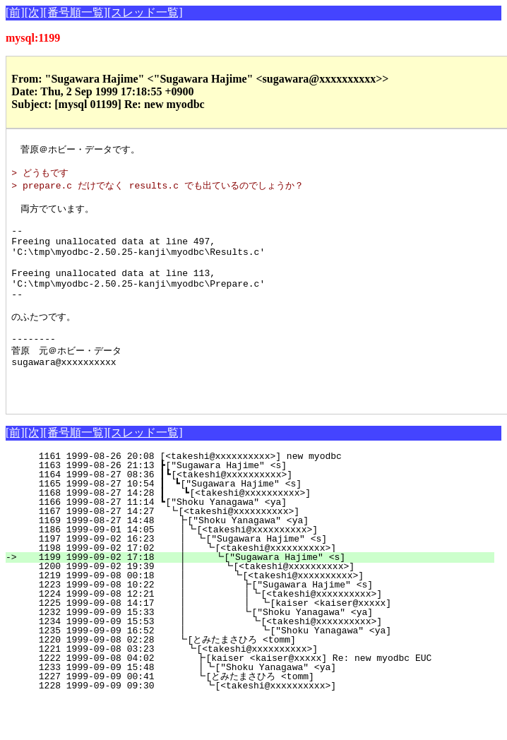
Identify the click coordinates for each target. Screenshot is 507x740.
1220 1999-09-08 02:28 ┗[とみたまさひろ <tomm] (253, 680)
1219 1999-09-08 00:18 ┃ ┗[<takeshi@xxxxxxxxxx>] (252, 615)
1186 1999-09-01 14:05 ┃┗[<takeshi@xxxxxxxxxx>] (257, 569)
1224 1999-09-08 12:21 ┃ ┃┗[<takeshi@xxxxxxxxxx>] (248, 634)
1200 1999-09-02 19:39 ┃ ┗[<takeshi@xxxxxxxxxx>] (253, 606)
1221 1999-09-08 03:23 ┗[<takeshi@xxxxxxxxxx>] (259, 689)
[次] (34, 12)
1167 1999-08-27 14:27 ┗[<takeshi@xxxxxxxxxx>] (260, 551)
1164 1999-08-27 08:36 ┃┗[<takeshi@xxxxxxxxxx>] (259, 514)
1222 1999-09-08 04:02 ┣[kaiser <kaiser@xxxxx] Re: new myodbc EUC (258, 698)
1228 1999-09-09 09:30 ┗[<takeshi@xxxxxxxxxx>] (257, 726)
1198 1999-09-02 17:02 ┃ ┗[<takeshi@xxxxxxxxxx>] (255, 588)
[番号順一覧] (75, 12)
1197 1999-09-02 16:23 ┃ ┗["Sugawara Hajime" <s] (256, 579)
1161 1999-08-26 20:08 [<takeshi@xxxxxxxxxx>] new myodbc (264, 496)
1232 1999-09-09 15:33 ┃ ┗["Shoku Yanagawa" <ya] (251, 652)
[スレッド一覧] (145, 12)
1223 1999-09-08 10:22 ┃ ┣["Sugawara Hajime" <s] (251, 625)
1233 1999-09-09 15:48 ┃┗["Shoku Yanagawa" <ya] (255, 707)
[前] (15, 12)
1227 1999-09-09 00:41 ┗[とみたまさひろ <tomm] (251, 716)
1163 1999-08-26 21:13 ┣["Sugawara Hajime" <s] (261, 505)
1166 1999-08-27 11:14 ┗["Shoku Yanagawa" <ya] (261, 542)
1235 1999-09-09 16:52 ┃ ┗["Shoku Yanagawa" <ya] (249, 670)
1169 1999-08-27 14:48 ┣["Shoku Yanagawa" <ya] (259, 560)
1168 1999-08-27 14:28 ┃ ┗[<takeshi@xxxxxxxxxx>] (257, 533)
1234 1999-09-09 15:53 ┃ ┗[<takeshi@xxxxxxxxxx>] (250, 661)
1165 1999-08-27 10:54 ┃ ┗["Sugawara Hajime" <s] (258, 524)
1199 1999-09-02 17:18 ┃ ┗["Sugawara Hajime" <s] (254, 597)
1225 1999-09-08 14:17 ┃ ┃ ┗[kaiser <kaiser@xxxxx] (248, 643)
